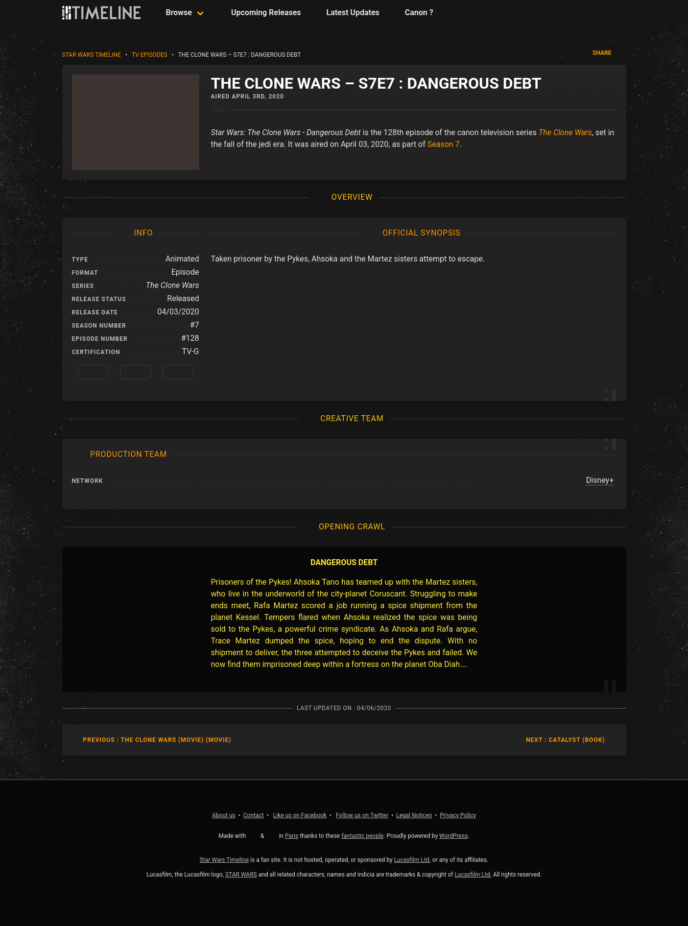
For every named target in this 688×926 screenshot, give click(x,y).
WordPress (453, 835)
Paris (291, 835)
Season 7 (443, 144)
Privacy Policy (458, 815)
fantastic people (362, 835)
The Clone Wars (565, 132)
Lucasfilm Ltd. (412, 859)
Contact (253, 815)
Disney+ (600, 480)
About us (224, 815)
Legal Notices (414, 815)
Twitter (362, 815)
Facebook (300, 815)
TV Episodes (149, 54)
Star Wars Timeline (91, 54)
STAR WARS (241, 874)
